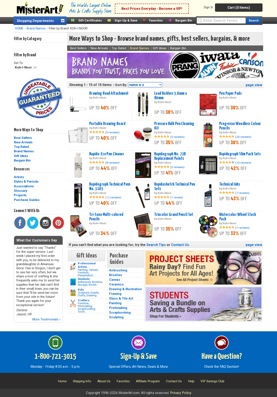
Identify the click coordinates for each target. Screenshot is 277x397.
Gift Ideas (21, 156)
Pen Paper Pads (230, 93)
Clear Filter (35, 67)
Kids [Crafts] (81, 289)
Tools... (82, 311)
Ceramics (116, 284)
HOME (19, 28)
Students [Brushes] (84, 279)
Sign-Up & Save (126, 20)
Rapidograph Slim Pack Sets (240, 154)
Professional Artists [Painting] (87, 265)
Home (62, 381)
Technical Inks (229, 184)
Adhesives (84, 282)
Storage (82, 284)
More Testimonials (46, 319)
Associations (24, 186)
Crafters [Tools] (83, 300)
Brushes (97, 282)
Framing (115, 294)
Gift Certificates (90, 20)
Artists (19, 177)
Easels (95, 292)
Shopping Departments (35, 21)
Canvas (93, 269)
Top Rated (21, 147)
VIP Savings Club (212, 381)
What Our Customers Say (36, 240)
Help (191, 381)
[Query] (221, 20)
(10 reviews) (243, 162)
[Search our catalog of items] (253, 20)
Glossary (20, 191)
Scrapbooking (86, 308)
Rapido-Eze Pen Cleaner (106, 154)
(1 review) (176, 197)
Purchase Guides (26, 200)
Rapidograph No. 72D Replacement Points (170, 156)
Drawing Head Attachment (109, 93)
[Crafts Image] (73, 293)
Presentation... (86, 275)
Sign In (208, 7)
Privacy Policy (180, 393)
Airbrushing (118, 270)
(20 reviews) (243, 136)
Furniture (83, 272)
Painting (83, 269)
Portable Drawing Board (107, 124)
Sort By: (121, 85)
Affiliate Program (148, 381)
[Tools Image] (73, 303)
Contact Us (180, 245)
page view (254, 85)
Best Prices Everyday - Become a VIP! (151, 9)
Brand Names (36, 28)
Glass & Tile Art (121, 298)
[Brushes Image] (73, 282)
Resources (22, 169)
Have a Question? (222, 357)
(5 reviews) (112, 132)
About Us (103, 381)
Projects (20, 195)
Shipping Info (82, 381)
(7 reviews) (242, 193)
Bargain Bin (183, 20)
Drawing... (92, 295)
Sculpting (116, 317)
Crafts (81, 295)
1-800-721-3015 (55, 357)
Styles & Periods (26, 181)
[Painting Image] (73, 266)
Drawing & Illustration (125, 289)
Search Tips (156, 245)
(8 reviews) (112, 162)
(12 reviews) (113, 197)
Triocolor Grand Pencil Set (173, 214)
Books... (93, 284)
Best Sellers (23, 138)
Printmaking (85, 306)
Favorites (156, 20)
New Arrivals (23, 142)
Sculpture (83, 292)
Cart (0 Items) (239, 8)
